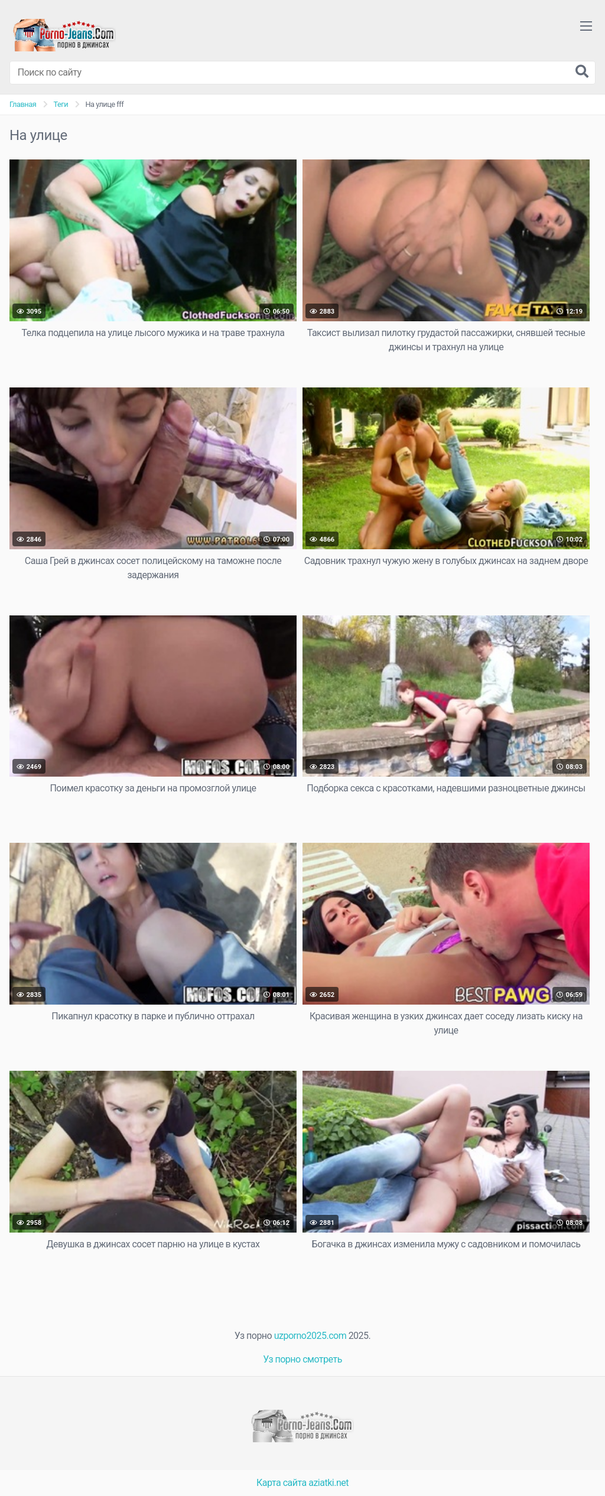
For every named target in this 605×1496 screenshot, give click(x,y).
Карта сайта (281, 1482)
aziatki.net (328, 1482)
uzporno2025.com (310, 1335)
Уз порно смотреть (302, 1359)
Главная (22, 104)
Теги (60, 104)
